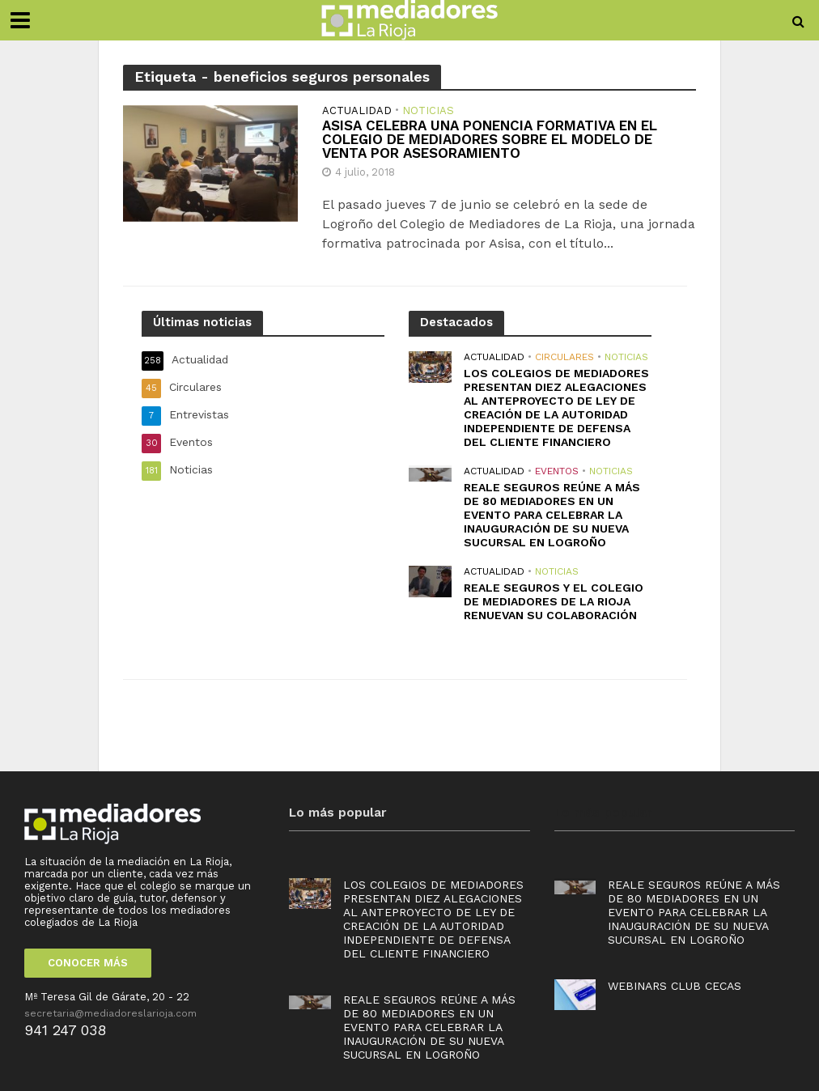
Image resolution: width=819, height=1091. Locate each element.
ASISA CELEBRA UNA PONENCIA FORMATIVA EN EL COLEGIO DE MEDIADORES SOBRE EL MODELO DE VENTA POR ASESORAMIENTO (489, 139)
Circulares (564, 357)
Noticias (428, 111)
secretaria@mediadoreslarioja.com (110, 1013)
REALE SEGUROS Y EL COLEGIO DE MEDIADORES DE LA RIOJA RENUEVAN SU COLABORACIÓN (553, 601)
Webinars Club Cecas (674, 985)
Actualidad (357, 111)
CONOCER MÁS (88, 963)
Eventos (557, 471)
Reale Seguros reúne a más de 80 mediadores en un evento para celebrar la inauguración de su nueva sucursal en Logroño (552, 515)
